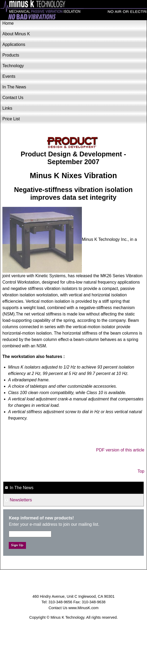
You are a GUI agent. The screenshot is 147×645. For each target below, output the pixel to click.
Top (140, 471)
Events (8, 76)
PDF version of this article (120, 450)
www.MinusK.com (83, 608)
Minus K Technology (73, 10)
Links (7, 108)
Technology (13, 65)
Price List (11, 119)
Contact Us (12, 97)
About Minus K (16, 34)
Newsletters (21, 500)
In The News (14, 87)
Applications (13, 44)
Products (10, 55)
